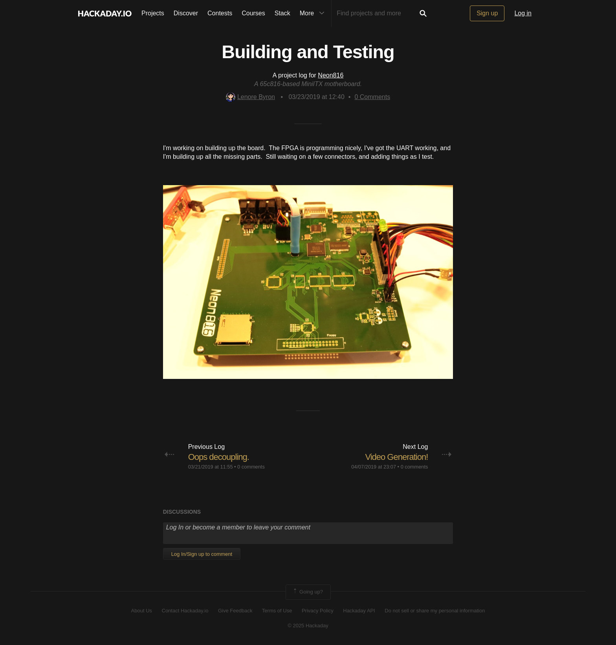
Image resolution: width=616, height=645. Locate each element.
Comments (372, 97)
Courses (253, 13)
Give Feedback (235, 611)
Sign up (487, 13)
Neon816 (330, 75)
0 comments (251, 467)
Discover (186, 13)
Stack (282, 13)
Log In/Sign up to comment (201, 554)
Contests (219, 13)
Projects (152, 13)
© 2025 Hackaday (308, 625)
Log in (523, 13)
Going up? (307, 592)
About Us (141, 611)
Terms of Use (277, 611)
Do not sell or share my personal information (435, 611)
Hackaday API (359, 611)
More (314, 13)
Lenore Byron (250, 97)
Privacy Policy (318, 611)
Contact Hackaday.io (185, 611)
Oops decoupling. (218, 457)
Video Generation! (396, 457)
